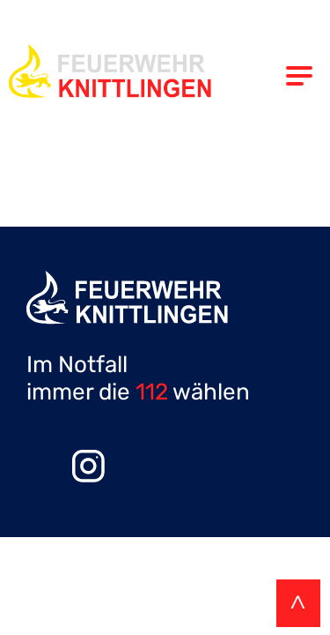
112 (152, 392)
